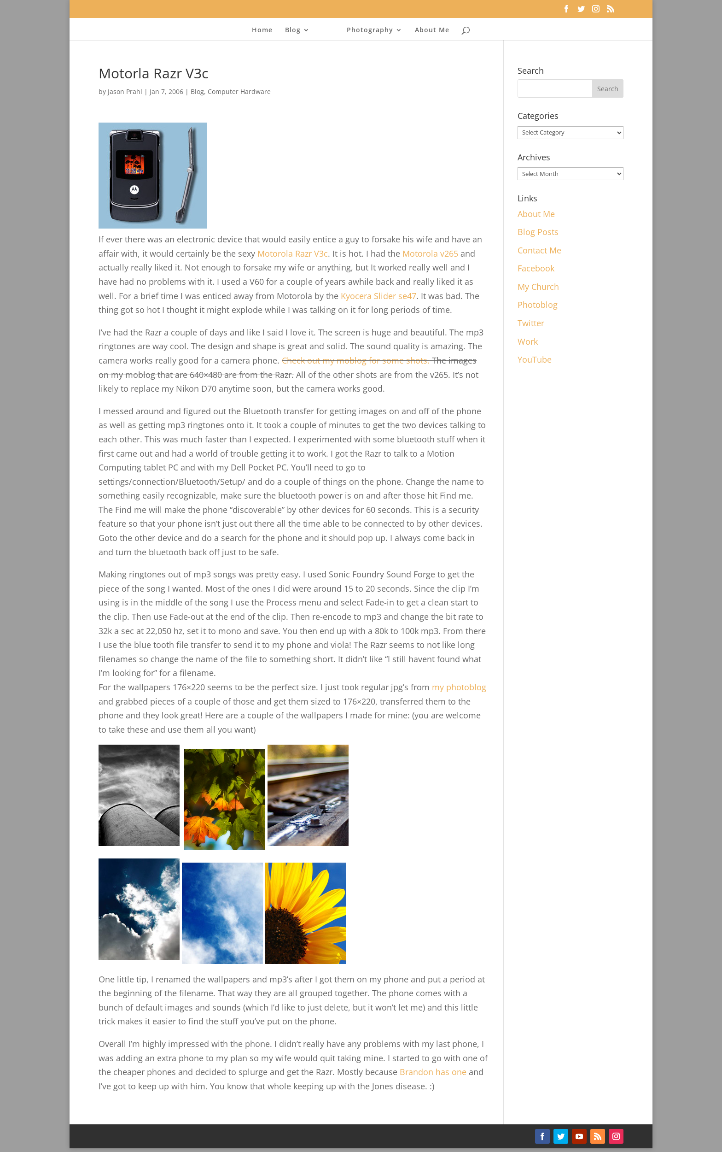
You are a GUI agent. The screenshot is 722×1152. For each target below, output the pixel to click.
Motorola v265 (430, 253)
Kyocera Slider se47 (378, 295)
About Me (429, 30)
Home (265, 30)
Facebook (536, 268)
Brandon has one (433, 1071)
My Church (538, 286)
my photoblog (459, 687)
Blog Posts (538, 231)
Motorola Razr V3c (292, 253)
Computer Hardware (239, 91)
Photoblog (538, 304)
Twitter (531, 323)
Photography (367, 30)
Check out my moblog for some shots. (356, 360)
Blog (295, 30)
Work (528, 341)
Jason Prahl (125, 91)
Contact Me (539, 250)
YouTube (535, 359)
